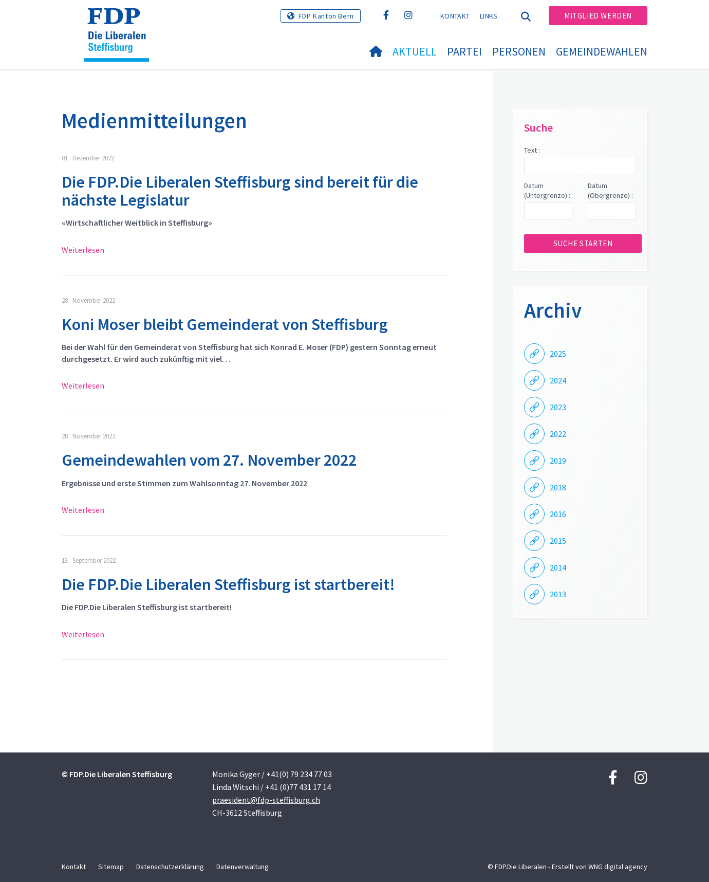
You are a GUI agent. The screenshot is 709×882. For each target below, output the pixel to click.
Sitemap (111, 866)
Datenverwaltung (242, 866)
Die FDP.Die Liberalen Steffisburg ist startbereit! (228, 584)
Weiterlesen (83, 250)
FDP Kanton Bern (326, 16)
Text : (532, 150)
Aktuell (415, 51)
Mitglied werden (598, 16)
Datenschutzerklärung (170, 866)
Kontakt (455, 16)
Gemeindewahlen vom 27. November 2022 (209, 460)
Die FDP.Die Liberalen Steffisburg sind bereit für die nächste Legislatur (240, 191)
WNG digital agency (617, 866)
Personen (519, 51)
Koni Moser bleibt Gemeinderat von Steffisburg (225, 324)
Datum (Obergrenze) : (610, 190)
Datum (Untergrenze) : (547, 190)
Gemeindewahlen (601, 51)
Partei (464, 51)
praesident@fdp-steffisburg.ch (266, 800)
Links (489, 16)
